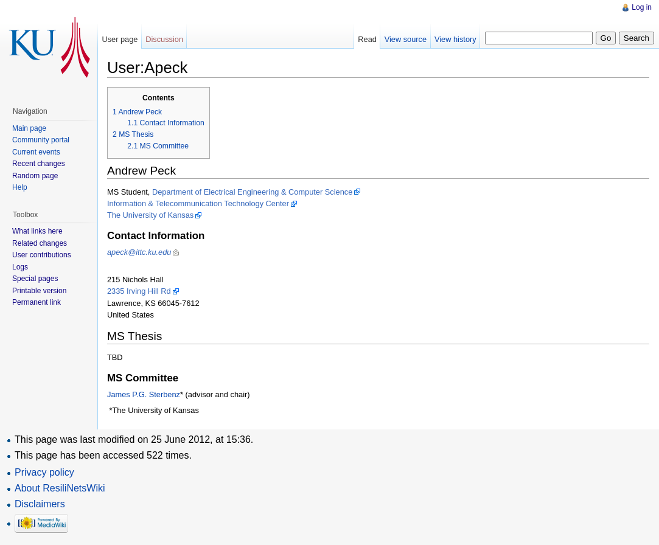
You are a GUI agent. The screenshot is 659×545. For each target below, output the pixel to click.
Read (367, 39)
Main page (29, 128)
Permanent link (36, 302)
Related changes (39, 243)
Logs (20, 267)
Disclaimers (40, 504)
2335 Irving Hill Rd (139, 291)
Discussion (164, 39)
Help (19, 187)
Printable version (39, 290)
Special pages (35, 278)
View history (455, 39)
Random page (35, 176)
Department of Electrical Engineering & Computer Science (252, 191)
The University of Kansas (150, 215)
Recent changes (38, 163)
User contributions (41, 255)
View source (406, 39)
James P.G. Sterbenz (143, 394)
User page (120, 39)
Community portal (40, 140)
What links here (37, 231)
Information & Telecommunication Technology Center (198, 203)
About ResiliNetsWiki (60, 488)
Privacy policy (44, 472)
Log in (642, 7)
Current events (36, 152)
